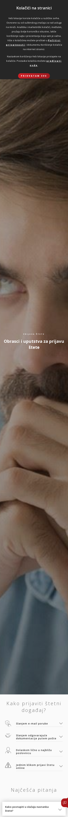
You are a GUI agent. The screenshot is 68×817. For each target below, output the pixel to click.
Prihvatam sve (34, 75)
